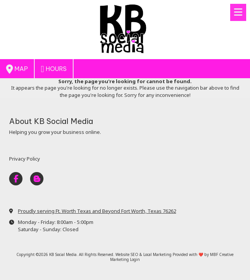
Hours (54, 69)
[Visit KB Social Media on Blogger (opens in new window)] (36, 178)
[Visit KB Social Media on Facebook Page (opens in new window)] (15, 178)
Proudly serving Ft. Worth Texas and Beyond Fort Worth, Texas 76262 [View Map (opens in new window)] (97, 211)
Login (135, 259)
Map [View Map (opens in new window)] (17, 69)
